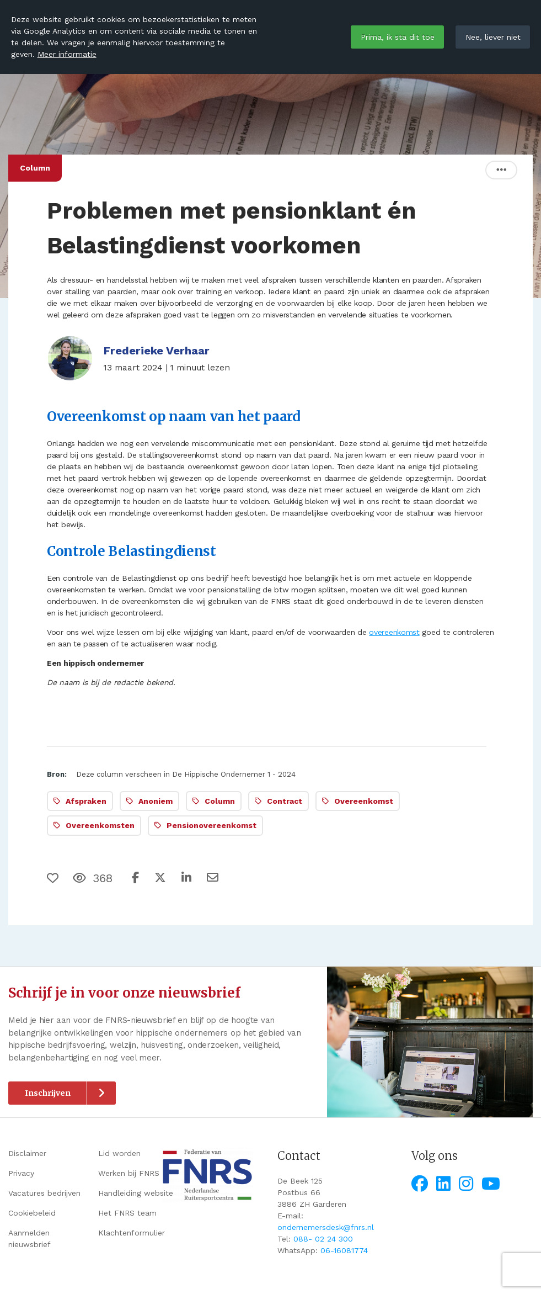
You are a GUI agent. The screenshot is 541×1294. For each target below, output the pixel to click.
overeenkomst (394, 632)
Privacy (21, 1173)
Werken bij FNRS (128, 1173)
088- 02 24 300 (323, 1238)
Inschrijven (48, 1093)
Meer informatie (67, 54)
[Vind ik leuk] (54, 878)
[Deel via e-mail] (212, 878)
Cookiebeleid (32, 1212)
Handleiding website (135, 1193)
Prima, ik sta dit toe (398, 37)
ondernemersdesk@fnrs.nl (325, 1227)
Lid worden (119, 1153)
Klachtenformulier (131, 1232)
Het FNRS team (127, 1212)
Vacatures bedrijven (44, 1193)
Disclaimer (27, 1153)
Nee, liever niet (493, 37)
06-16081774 (344, 1250)
